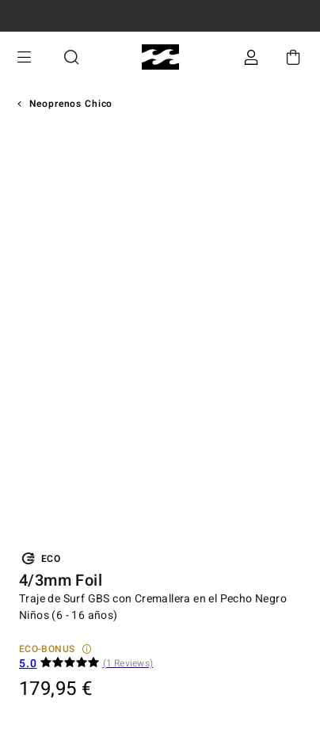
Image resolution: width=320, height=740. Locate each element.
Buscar (71, 57)
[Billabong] (160, 57)
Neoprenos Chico (71, 104)
